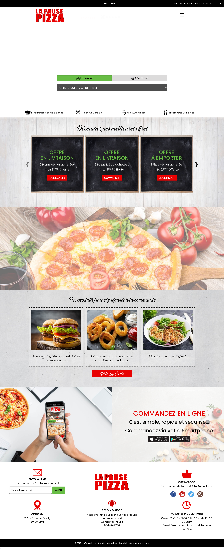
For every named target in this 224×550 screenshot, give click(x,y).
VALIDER (58, 490)
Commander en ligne (139, 543)
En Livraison (84, 78)
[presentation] (33, 164)
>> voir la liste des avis (202, 3)
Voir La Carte (112, 373)
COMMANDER (57, 178)
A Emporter (139, 78)
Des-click (123, 543)
